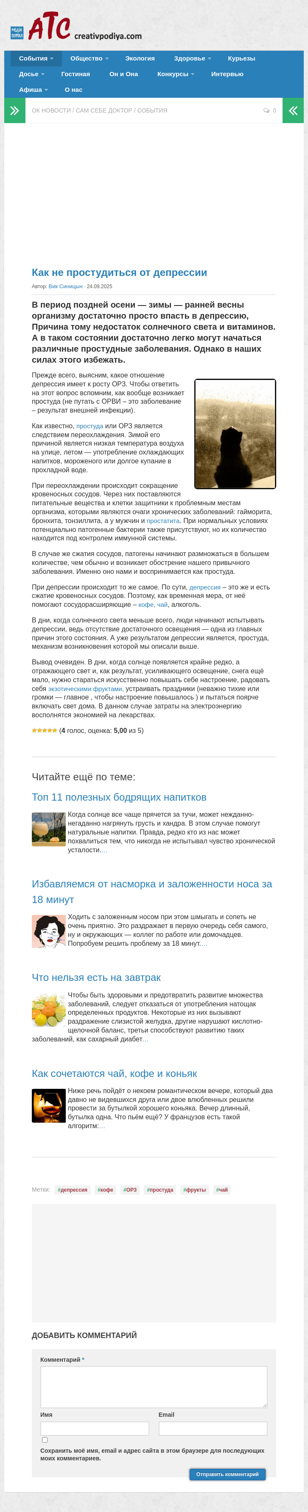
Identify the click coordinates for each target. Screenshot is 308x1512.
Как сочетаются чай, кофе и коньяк (128, 1067)
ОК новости (51, 105)
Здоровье (169, 61)
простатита (164, 515)
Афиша (201, 82)
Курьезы (215, 61)
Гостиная (31, 82)
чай (223, 1184)
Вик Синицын (64, 281)
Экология (127, 61)
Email (166, 1409)
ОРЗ (131, 1184)
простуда (91, 420)
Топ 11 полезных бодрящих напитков (133, 791)
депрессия (206, 581)
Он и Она (71, 82)
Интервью (161, 82)
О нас (239, 82)
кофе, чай (153, 599)
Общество (78, 61)
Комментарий (62, 1354)
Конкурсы (113, 82)
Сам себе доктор (104, 105)
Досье (249, 61)
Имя (46, 1409)
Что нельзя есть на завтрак (107, 971)
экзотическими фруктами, (89, 683)
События (31, 61)
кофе (107, 1184)
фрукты (196, 1184)
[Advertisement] (154, 186)
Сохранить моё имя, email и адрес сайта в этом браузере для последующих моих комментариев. (152, 1449)
